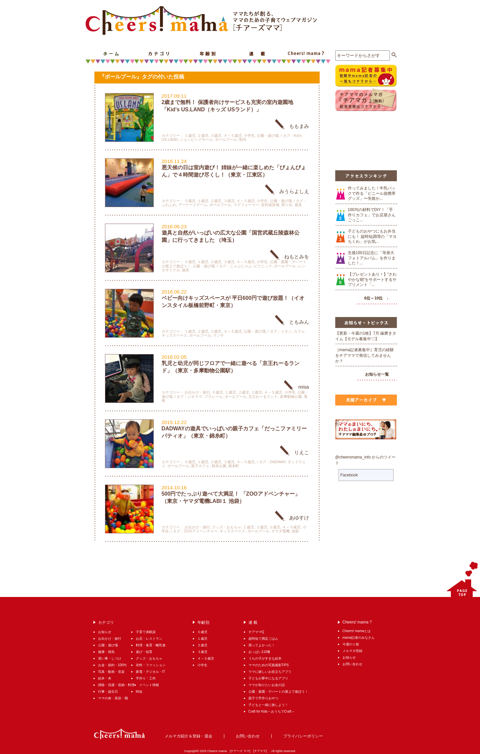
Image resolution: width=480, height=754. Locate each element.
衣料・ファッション (151, 665)
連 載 (257, 54)
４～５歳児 (233, 135)
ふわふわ (169, 205)
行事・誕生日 (108, 691)
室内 (242, 139)
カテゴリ (159, 54)
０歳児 (190, 201)
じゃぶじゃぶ (241, 266)
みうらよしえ (294, 191)
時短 (139, 691)
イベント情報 (149, 685)
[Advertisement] (365, 140)
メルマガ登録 (352, 651)
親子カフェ (200, 466)
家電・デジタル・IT (150, 671)
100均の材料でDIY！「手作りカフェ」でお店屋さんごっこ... (372, 214)
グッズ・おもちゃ (226, 527)
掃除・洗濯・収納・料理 (116, 685)
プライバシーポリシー (303, 736)
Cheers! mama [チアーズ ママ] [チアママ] (238, 751)
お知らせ (104, 632)
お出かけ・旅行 (197, 392)
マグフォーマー (246, 205)
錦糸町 (233, 466)
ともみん (299, 322)
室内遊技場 (270, 205)
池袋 (295, 531)
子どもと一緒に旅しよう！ (268, 705)
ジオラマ (194, 397)
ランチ (218, 335)
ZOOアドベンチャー (201, 531)
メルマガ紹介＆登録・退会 (188, 736)
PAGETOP (461, 579)
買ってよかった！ (261, 645)
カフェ (299, 331)
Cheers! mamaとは (357, 631)
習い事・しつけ (109, 658)
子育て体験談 (146, 632)
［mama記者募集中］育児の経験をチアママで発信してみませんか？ (364, 355)
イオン (286, 331)
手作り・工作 (146, 678)
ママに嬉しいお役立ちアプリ (270, 671)
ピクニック (263, 266)
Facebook (349, 475)
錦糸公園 (219, 466)
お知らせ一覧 (377, 374)
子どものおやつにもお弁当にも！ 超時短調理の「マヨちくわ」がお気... (372, 236)
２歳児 (202, 135)
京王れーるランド (263, 397)
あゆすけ (299, 517)
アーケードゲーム (192, 205)
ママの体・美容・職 (113, 698)
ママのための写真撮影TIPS (268, 665)
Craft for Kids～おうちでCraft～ (271, 711)
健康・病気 (106, 652)
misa (303, 387)
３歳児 (215, 135)
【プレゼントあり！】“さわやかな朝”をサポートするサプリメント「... (372, 279)
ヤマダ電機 (280, 531)
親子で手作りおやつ (263, 698)
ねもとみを (296, 256)
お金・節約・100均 (112, 665)
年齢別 (208, 54)
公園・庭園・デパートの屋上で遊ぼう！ (278, 691)
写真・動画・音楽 (111, 671)
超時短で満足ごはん (263, 638)
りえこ (301, 452)
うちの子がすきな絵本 (265, 658)
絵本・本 (104, 678)
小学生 (249, 135)
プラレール (213, 397)
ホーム (109, 54)
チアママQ (256, 632)
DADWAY (278, 462)
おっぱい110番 (259, 652)
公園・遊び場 (268, 135)
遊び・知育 (144, 652)
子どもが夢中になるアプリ (268, 678)
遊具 (298, 205)
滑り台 (286, 205)
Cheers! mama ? (306, 54)
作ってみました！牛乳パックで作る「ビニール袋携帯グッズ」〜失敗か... (372, 193)
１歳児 (190, 135)
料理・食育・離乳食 (152, 645)
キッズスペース (174, 335)
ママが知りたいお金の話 (266, 685)
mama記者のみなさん (359, 637)
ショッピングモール (196, 139)
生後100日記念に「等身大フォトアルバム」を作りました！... (372, 257)
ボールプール (226, 139)
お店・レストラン (149, 638)
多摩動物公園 (291, 397)
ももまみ (299, 126)
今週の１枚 (351, 644)
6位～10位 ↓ (376, 298)
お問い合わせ (352, 664)
